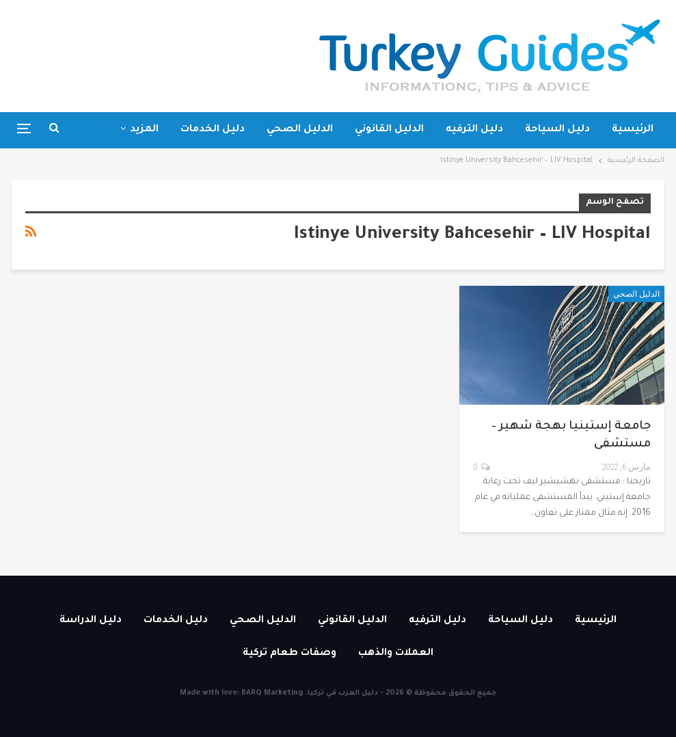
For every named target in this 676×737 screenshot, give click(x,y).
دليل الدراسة (90, 620)
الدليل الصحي (300, 129)
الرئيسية (632, 129)
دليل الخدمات (212, 129)
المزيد (144, 129)
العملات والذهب (395, 653)
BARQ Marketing (272, 693)
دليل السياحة (557, 129)
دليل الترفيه (474, 129)
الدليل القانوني (389, 129)
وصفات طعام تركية (289, 653)
